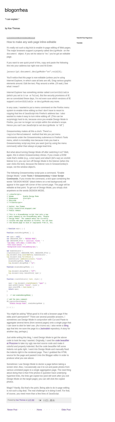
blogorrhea (16, 10)
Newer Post (12, 410)
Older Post (66, 410)
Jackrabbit (45, 328)
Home (39, 410)
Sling (66, 325)
